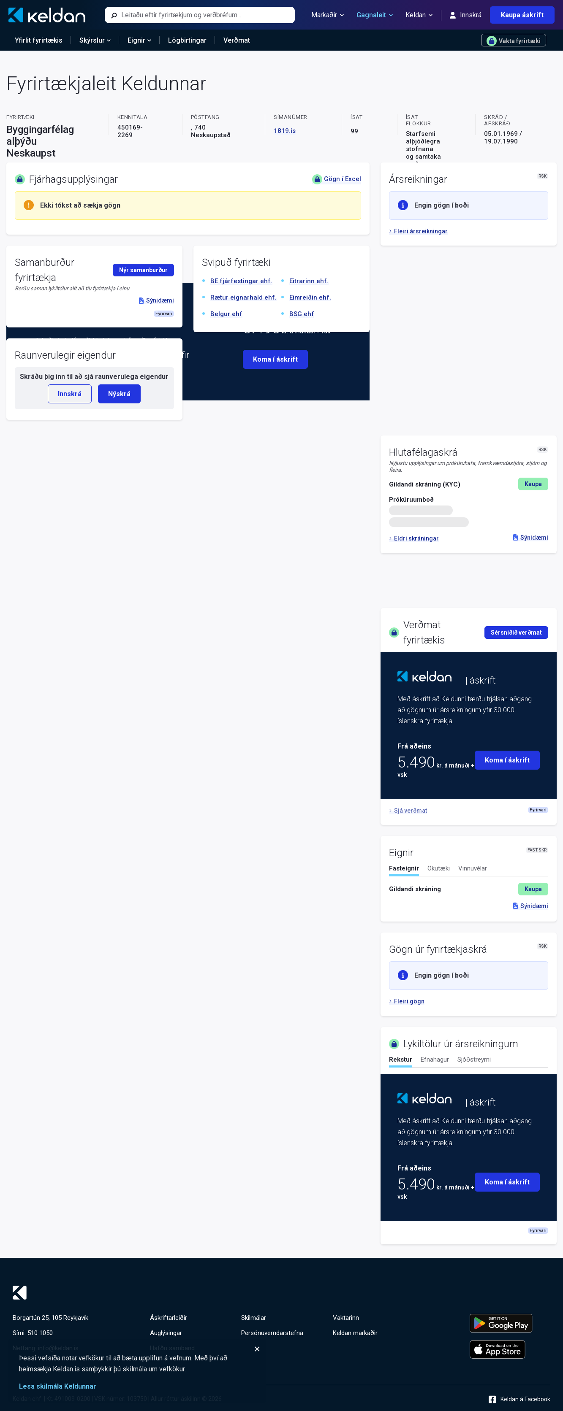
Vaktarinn (346, 1318)
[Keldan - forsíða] (46, 15)
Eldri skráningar (414, 538)
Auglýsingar (166, 1333)
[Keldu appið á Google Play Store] (510, 1323)
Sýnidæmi (530, 537)
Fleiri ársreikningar (418, 231)
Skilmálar (253, 1318)
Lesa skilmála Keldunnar (57, 1386)
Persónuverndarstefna (272, 1333)
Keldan (418, 15)
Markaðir (327, 15)
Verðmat (236, 40)
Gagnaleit (374, 15)
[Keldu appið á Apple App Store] (510, 1349)
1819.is (285, 131)
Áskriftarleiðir (168, 1318)
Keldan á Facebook (519, 1399)
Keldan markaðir (355, 1333)
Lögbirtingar (187, 40)
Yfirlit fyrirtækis (39, 40)
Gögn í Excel (336, 179)
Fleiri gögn (406, 1001)
